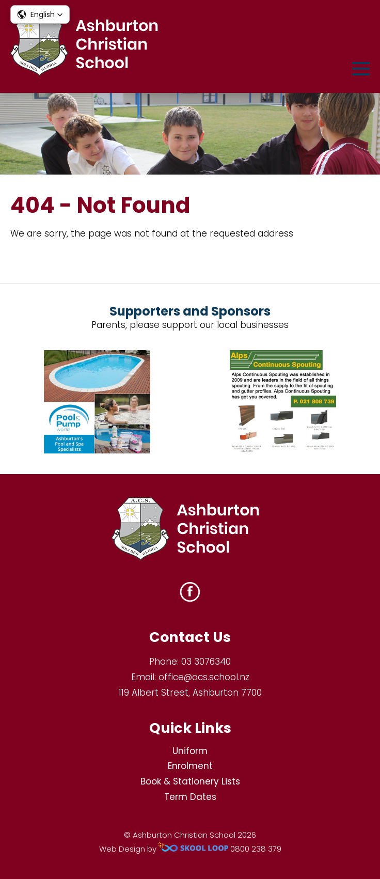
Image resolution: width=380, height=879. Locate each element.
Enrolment (190, 766)
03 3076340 (206, 661)
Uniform (190, 751)
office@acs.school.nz (204, 677)
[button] (40, 14)
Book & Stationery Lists (190, 781)
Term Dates (190, 797)
